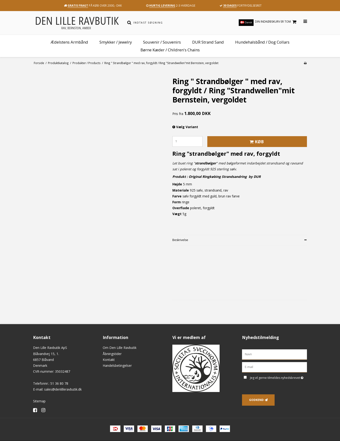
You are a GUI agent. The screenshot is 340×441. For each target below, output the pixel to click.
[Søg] (129, 22)
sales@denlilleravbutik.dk (63, 389)
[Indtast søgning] (173, 22)
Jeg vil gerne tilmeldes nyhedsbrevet (278, 377)
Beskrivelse (180, 240)
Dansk (246, 22)
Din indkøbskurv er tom (276, 22)
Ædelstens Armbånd (69, 42)
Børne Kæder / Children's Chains (170, 50)
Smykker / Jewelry (115, 42)
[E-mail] (274, 367)
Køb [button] (256, 141)
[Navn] (274, 354)
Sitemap (39, 401)
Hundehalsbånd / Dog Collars (262, 42)
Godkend (256, 400)
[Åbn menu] (302, 21)
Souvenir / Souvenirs (162, 42)
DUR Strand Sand (208, 42)
